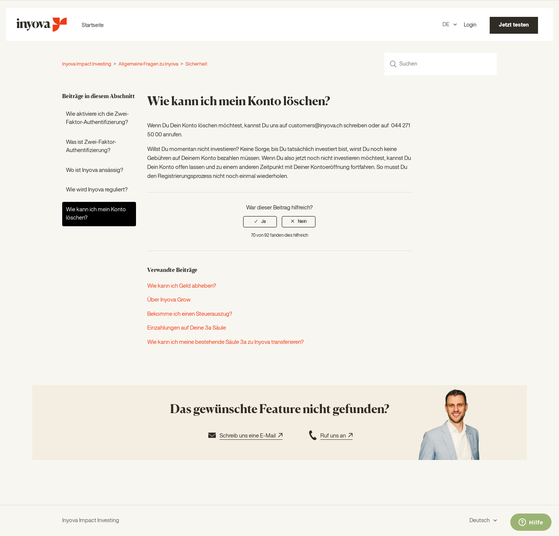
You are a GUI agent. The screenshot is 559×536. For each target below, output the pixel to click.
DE (446, 24)
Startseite (93, 25)
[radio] (260, 221)
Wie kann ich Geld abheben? (181, 286)
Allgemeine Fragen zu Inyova (148, 64)
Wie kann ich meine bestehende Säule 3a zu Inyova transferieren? (225, 342)
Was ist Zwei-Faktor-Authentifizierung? (91, 146)
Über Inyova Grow (169, 300)
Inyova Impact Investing (86, 64)
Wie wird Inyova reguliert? (97, 190)
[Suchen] (440, 64)
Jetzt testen (514, 25)
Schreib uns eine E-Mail (244, 436)
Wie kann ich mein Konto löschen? (96, 214)
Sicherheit (196, 64)
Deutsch (480, 520)
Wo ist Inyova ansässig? (94, 170)
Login (470, 25)
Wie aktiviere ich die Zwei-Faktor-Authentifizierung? (97, 118)
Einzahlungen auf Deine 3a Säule (186, 328)
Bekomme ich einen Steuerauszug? (189, 314)
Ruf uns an (330, 436)
